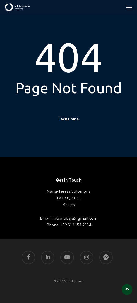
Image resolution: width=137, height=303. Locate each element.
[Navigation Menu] (129, 7)
